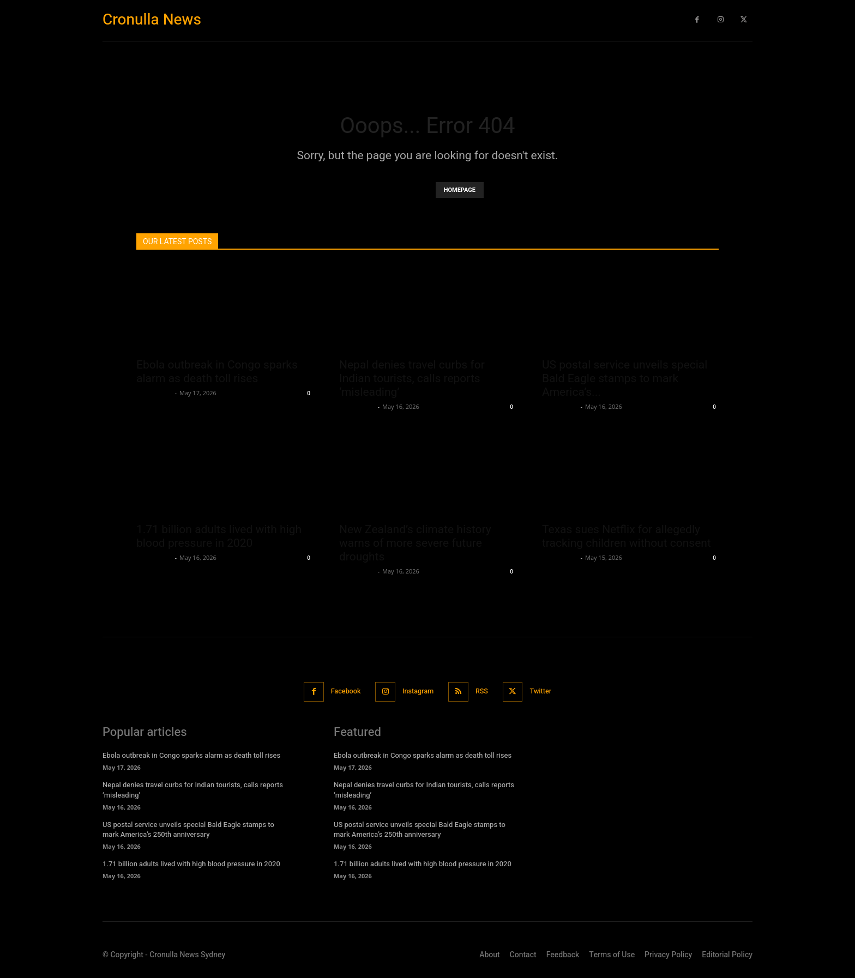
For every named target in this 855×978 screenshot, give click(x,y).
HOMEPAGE (459, 190)
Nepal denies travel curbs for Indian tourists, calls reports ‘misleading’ (412, 378)
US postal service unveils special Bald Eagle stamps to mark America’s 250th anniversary (188, 829)
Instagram (417, 691)
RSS (484, 691)
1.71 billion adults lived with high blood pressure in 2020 (219, 536)
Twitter (545, 691)
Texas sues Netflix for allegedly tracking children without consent (626, 536)
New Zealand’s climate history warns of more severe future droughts (415, 543)
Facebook (341, 691)
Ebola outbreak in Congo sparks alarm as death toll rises (217, 371)
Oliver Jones (154, 393)
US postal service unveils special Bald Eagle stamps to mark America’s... (624, 378)
